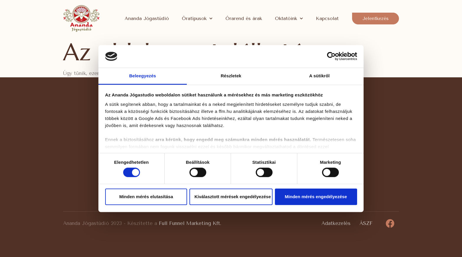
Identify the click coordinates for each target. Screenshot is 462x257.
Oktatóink (289, 18)
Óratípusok (197, 18)
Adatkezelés (336, 223)
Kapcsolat (327, 18)
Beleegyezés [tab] (142, 75)
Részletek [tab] (231, 75)
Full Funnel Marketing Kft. (190, 223)
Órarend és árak (243, 18)
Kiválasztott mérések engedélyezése (232, 196)
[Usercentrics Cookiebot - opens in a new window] (331, 56)
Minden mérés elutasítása (146, 196)
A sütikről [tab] (319, 75)
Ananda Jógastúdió (147, 18)
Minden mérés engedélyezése (316, 196)
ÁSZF (365, 223)
